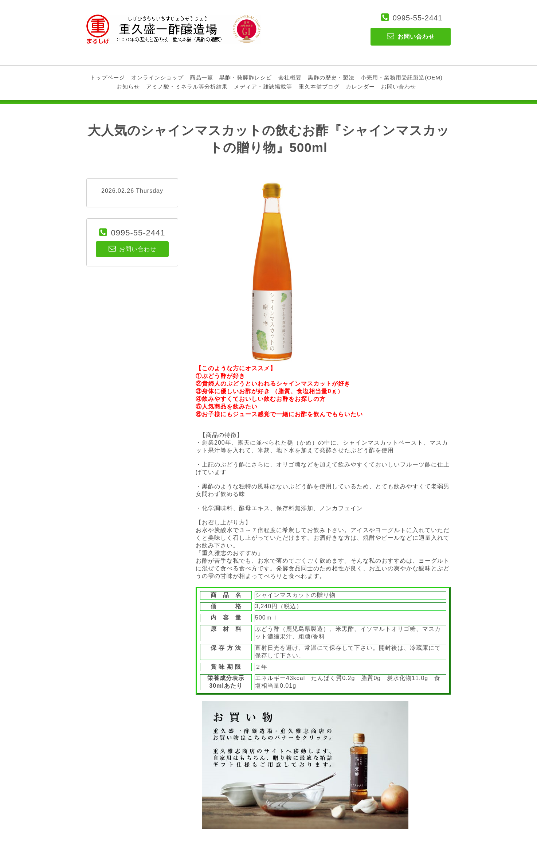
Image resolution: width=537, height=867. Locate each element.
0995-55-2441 (418, 18)
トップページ (107, 77)
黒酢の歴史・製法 (331, 77)
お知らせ (128, 86)
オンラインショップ (157, 77)
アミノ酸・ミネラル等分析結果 (187, 86)
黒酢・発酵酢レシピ (245, 77)
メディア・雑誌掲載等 (263, 86)
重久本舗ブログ (319, 86)
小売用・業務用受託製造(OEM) (402, 77)
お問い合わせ (398, 86)
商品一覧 (201, 77)
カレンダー (360, 86)
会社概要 (290, 77)
